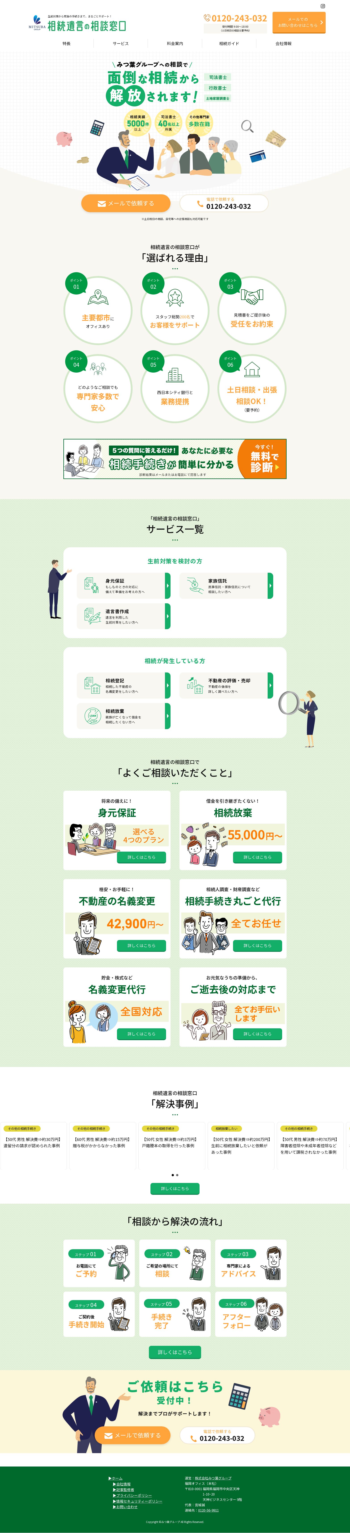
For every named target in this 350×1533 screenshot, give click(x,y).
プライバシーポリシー (134, 1495)
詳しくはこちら (141, 857)
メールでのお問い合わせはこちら (298, 22)
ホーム (117, 1478)
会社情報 (123, 1484)
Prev (5, 1145)
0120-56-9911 (208, 1510)
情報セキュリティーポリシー (139, 1501)
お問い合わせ (127, 1506)
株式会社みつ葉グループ (213, 1478)
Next (344, 1145)
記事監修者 (125, 1489)
